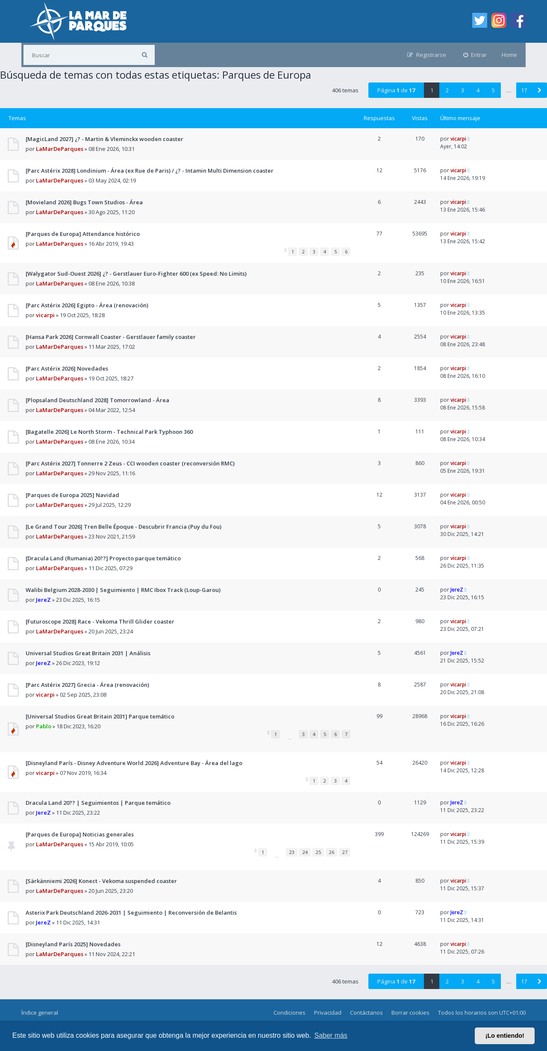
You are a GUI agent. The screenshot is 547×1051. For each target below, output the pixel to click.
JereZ (43, 600)
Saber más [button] (331, 1035)
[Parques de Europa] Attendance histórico (83, 234)
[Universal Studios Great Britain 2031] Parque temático (100, 716)
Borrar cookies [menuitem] (410, 1012)
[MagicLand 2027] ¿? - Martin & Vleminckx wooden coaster (104, 139)
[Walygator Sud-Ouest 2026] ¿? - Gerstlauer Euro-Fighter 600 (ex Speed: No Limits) (136, 273)
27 (344, 852)
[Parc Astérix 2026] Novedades (67, 368)
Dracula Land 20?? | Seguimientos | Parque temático (98, 803)
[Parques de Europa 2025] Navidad (72, 495)
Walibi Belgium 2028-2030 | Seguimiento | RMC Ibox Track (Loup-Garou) (123, 590)
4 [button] (477, 90)
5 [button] (493, 90)
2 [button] (447, 90)
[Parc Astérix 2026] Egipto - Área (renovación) (87, 305)
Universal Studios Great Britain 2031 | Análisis (88, 653)
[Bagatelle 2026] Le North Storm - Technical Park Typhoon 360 (109, 432)
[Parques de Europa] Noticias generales (80, 834)
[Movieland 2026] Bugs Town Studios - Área (84, 202)
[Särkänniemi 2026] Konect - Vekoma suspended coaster (101, 881)
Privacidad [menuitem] (327, 1012)
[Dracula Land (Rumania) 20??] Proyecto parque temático (103, 558)
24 (305, 852)
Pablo (43, 726)
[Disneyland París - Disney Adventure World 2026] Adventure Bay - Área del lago (134, 763)
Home (509, 55)
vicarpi (458, 138)
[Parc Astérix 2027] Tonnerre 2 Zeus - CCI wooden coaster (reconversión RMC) (130, 463)
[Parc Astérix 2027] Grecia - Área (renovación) (87, 685)
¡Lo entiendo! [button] (504, 1035)
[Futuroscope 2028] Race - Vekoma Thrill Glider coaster (100, 621)
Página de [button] (396, 90)
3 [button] (462, 90)
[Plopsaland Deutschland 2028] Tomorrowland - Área (97, 400)
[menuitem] (475, 55)
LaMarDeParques (59, 149)
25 (318, 852)
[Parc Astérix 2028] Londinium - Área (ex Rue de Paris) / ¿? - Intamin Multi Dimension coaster (150, 170)
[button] (539, 90)
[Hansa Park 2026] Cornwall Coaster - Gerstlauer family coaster (111, 337)
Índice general (39, 1012)
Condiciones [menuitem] (290, 1012)
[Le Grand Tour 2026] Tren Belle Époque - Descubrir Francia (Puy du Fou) (123, 526)
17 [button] (524, 90)
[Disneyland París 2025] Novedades (73, 944)
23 (291, 852)
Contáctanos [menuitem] (366, 1012)
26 (331, 852)
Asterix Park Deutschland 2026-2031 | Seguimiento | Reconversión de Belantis (131, 912)
